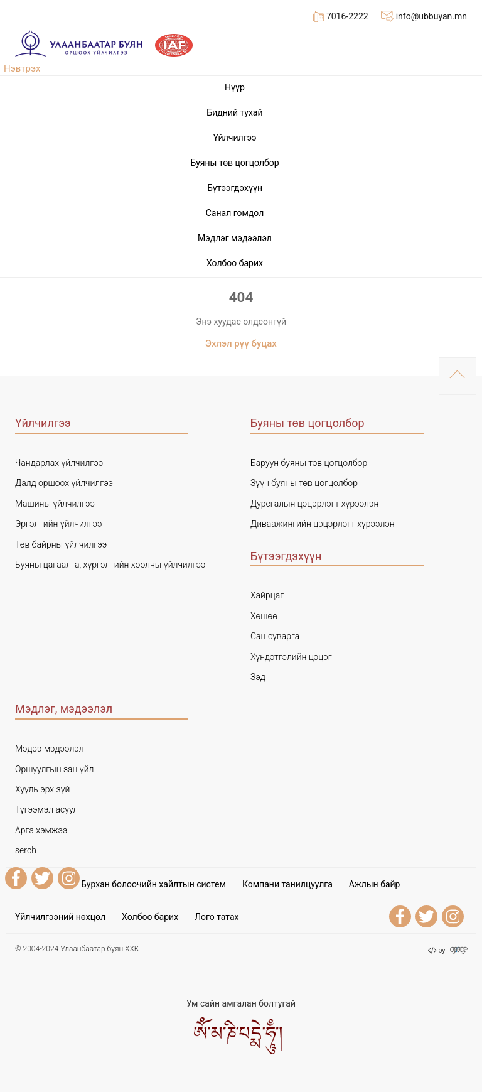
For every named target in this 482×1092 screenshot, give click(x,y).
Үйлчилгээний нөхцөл (60, 917)
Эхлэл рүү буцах (241, 343)
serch (25, 850)
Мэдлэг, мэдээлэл (63, 708)
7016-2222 (340, 16)
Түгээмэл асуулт (48, 809)
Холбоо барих (234, 263)
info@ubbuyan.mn (424, 16)
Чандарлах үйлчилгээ (59, 463)
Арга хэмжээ (41, 830)
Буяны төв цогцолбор (234, 163)
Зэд (257, 677)
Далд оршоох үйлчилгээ (64, 483)
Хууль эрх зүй (42, 789)
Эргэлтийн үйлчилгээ (58, 524)
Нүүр (235, 87)
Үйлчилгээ (234, 137)
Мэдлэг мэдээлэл (235, 238)
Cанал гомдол (235, 213)
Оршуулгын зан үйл (54, 769)
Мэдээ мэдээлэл (49, 748)
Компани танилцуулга (287, 884)
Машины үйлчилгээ (55, 504)
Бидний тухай (234, 112)
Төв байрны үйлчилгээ (61, 544)
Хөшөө (263, 616)
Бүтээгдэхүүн (234, 188)
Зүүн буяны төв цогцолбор (304, 483)
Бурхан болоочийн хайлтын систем (153, 884)
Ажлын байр (374, 884)
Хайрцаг (267, 595)
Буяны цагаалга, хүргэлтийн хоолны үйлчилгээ (110, 565)
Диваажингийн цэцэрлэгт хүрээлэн (322, 524)
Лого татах (216, 917)
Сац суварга (274, 636)
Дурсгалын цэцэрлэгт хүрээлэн (314, 504)
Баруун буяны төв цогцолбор (308, 463)
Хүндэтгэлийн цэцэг (291, 657)
